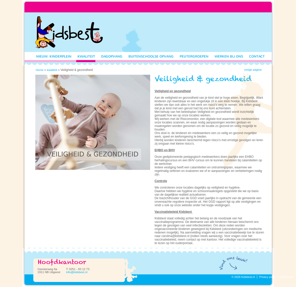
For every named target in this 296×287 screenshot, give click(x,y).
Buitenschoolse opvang (151, 56)
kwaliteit (86, 56)
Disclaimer (286, 276)
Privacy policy (267, 276)
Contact (257, 56)
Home (40, 69)
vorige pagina (252, 69)
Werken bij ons (228, 56)
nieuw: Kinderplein (53, 56)
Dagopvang (111, 56)
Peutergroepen (194, 56)
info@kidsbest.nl (77, 272)
